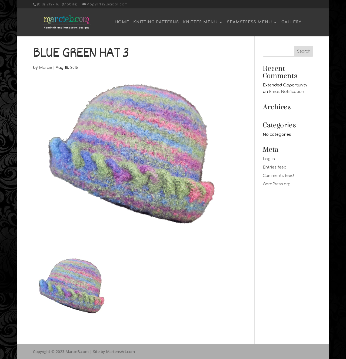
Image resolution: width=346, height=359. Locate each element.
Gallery (291, 22)
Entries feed (275, 167)
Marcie (45, 68)
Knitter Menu (200, 22)
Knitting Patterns (156, 22)
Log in (269, 159)
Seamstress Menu (249, 22)
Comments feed (278, 176)
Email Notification (286, 92)
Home (122, 22)
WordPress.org (277, 184)
